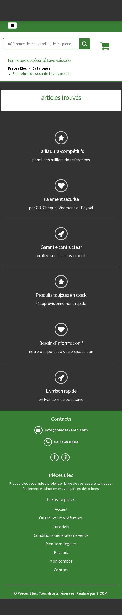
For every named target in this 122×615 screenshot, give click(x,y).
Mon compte (61, 561)
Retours (61, 552)
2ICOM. (102, 593)
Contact (61, 569)
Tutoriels (61, 526)
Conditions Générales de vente (61, 535)
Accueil (61, 509)
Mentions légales (61, 543)
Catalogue (41, 68)
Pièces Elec (17, 68)
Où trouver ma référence (61, 517)
